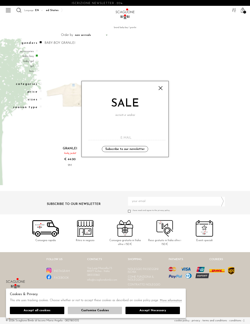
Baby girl (28, 61)
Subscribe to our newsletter (125, 149)
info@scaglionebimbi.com (102, 279)
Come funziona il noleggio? (141, 278)
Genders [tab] (31, 43)
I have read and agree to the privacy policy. (176, 210)
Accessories (27, 51)
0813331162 (93, 275)
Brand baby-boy (121, 28)
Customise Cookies (95, 310)
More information (171, 300)
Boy (31, 71)
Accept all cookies (37, 310)
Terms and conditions (214, 320)
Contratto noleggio (144, 284)
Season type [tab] (27, 107)
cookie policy (181, 320)
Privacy (196, 320)
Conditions (235, 320)
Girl (32, 66)
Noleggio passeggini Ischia (143, 271)
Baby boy (28, 56)
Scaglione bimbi (125, 15)
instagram (58, 270)
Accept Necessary (152, 310)
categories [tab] (29, 84)
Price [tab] (34, 91)
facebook (57, 277)
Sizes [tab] (35, 99)
